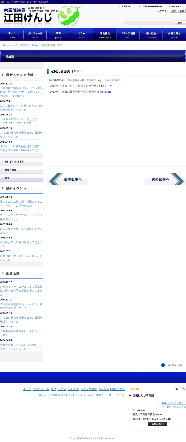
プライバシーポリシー (93, 395)
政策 (53, 389)
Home (6, 45)
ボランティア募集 (49, 395)
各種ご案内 (118, 389)
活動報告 (91, 80)
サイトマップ (117, 395)
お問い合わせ (70, 395)
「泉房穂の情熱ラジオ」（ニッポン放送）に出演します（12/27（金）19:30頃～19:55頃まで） (21, 92)
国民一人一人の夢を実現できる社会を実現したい (24, 2)
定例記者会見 (112, 80)
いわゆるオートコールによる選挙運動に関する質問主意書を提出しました (21, 290)
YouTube (106, 91)
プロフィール (41, 389)
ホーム (27, 389)
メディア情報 (20, 45)
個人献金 (104, 389)
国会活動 (79, 80)
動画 (34, 45)
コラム (62, 389)
